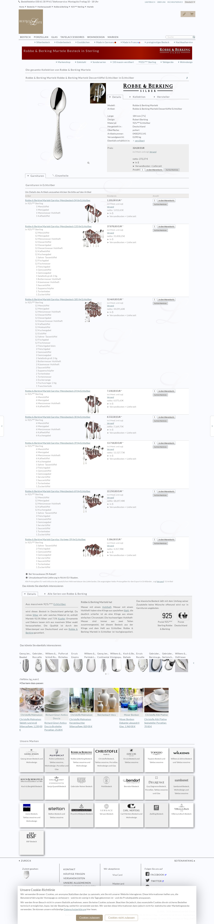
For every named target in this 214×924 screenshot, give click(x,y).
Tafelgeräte (167, 62)
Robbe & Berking (61, 7)
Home (21, 7)
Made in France (130, 42)
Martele (90, 7)
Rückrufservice (175, 2)
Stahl (126, 610)
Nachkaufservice (184, 42)
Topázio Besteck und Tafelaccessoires (156, 756)
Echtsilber (60, 604)
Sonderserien (99, 62)
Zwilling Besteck (156, 809)
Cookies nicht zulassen (121, 917)
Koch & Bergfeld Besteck (32, 782)
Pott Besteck (106, 782)
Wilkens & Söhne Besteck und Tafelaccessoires (181, 756)
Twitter (156, 881)
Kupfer (61, 618)
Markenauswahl (44, 7)
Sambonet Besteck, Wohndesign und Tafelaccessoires (181, 786)
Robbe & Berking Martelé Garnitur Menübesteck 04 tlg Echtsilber (64, 200)
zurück (25, 860)
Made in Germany (105, 42)
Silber (35, 615)
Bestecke (31, 7)
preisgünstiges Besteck (158, 42)
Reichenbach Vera (106, 702)
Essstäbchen (83, 42)
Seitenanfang (183, 860)
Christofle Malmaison (31, 702)
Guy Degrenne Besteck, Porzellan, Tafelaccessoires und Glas (156, 786)
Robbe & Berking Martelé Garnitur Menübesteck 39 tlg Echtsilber (64, 443)
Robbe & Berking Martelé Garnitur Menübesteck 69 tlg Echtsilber (64, 491)
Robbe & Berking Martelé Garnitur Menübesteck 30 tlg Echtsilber (64, 417)
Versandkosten (74, 878)
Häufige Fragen (74, 874)
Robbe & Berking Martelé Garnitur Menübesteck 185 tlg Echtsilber (64, 299)
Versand (152, 152)
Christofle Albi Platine (156, 702)
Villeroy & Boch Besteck (181, 809)
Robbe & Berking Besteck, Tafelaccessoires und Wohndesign (82, 758)
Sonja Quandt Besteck (57, 782)
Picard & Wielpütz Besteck (82, 809)
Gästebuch (150, 2)
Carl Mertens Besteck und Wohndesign (131, 811)
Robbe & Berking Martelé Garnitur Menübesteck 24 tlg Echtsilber (64, 391)
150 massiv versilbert (123, 62)
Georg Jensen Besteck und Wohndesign (32, 756)
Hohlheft (106, 607)
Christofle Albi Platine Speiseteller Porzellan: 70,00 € (155, 723)
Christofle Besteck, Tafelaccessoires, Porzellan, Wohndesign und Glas (106, 758)
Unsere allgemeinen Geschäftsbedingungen (79, 885)
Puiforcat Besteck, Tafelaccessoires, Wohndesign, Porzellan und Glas (56, 759)
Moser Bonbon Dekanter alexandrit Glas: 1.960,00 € (129, 723)
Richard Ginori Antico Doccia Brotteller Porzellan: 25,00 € (55, 726)
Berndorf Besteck (131, 782)
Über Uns (161, 2)
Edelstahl (81, 62)
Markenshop (64, 62)
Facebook (157, 874)
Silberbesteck (43, 42)
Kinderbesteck (63, 42)
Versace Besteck (106, 809)
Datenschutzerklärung (75, 909)
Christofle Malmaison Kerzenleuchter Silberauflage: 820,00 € (80, 723)
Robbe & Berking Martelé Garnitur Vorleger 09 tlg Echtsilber (64, 539)
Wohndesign (186, 62)
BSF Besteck (32, 837)
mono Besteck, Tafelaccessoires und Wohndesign (32, 813)
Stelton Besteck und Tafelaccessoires (57, 811)
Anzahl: (136, 169)
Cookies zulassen (89, 917)
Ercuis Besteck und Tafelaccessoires (131, 756)
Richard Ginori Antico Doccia (56, 704)
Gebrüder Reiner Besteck (82, 782)
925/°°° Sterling (77, 7)
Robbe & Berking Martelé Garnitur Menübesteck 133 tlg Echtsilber (64, 226)
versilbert (140, 140)
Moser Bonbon (131, 702)
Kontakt (69, 869)
